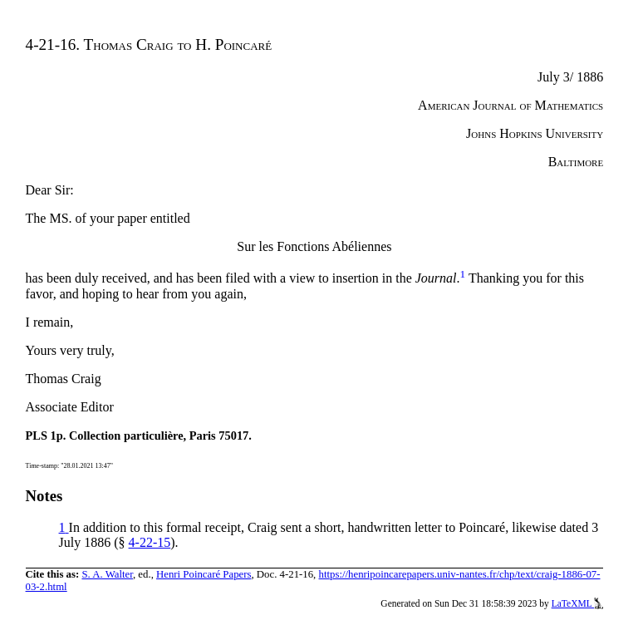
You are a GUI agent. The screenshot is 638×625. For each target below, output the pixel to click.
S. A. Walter (107, 574)
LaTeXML (578, 603)
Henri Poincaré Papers (203, 574)
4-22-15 (150, 542)
